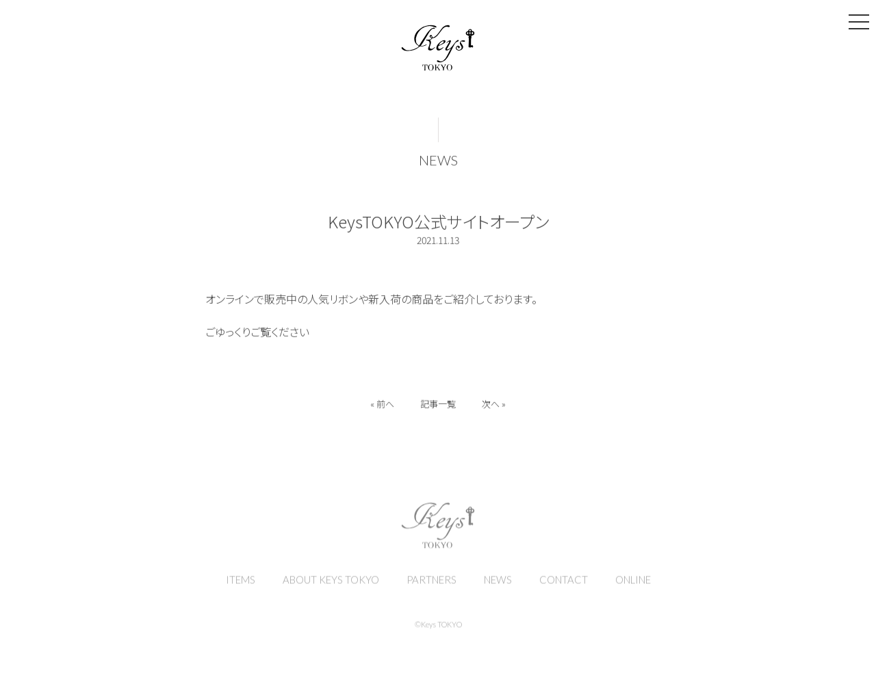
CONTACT (563, 585)
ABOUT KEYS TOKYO (331, 585)
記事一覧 (438, 406)
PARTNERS (431, 585)
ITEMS (240, 585)
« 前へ (381, 406)
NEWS (438, 163)
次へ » (495, 406)
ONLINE (633, 585)
